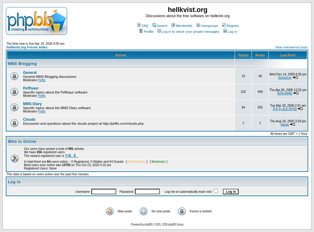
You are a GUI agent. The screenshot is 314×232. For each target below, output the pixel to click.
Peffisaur (31, 88)
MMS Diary (32, 104)
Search (160, 26)
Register (230, 26)
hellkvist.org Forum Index (27, 47)
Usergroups (207, 26)
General (30, 72)
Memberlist (182, 26)
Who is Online (22, 141)
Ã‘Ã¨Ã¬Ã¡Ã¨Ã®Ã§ (285, 109)
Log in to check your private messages (188, 31)
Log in (230, 31)
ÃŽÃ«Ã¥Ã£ (284, 93)
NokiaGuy (285, 77)
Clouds (29, 119)
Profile (146, 31)
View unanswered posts (291, 47)
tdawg (285, 124)
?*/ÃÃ (71, 156)
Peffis (41, 80)
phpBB (148, 224)
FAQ (142, 26)
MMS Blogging (22, 64)
